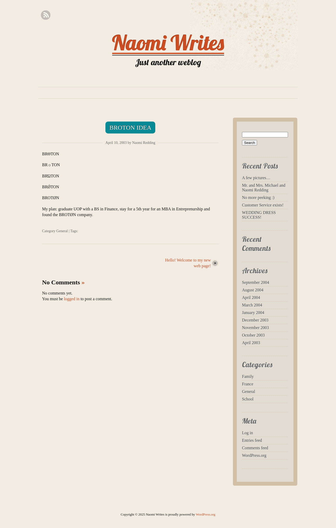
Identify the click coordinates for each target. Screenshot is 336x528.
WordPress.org (254, 455)
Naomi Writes (168, 43)
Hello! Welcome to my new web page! (188, 263)
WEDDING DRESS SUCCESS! (259, 214)
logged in (71, 299)
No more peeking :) (258, 197)
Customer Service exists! (263, 205)
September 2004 (255, 282)
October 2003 (253, 335)
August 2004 (252, 290)
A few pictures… (256, 178)
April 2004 (251, 297)
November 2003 (255, 327)
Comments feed (255, 448)
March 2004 (252, 305)
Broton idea (130, 127)
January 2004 (253, 312)
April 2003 (251, 342)
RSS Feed (45, 15)
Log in (247, 433)
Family (248, 376)
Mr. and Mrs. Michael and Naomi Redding (263, 187)
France (247, 384)
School (247, 399)
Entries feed (252, 440)
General (62, 231)
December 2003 (255, 320)
